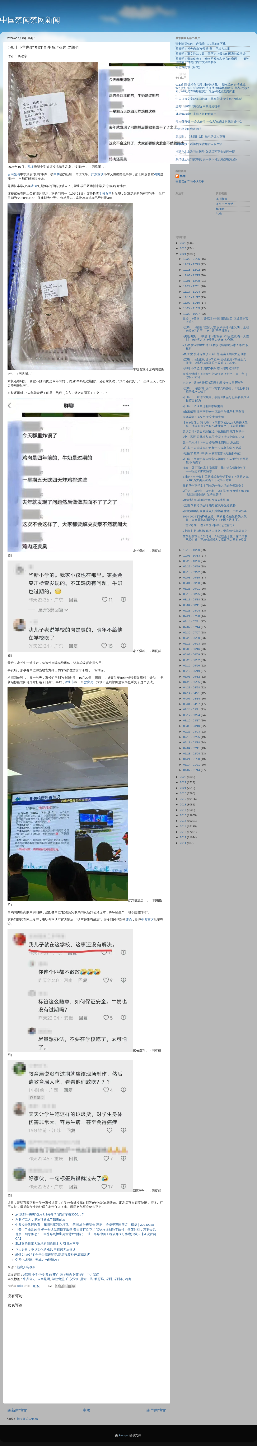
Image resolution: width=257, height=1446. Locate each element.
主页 (87, 1410)
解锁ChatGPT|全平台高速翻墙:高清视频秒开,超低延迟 (52, 1254)
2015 (183, 820)
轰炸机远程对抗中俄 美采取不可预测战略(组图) (206, 159)
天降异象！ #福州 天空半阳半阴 (203, 417)
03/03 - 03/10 (192, 725)
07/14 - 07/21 (192, 621)
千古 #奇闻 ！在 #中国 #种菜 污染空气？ (209, 525)
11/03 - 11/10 (192, 302)
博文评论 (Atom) (27, 1419)
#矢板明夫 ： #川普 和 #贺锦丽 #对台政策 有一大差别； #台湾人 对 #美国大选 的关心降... (216, 338)
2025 (183, 248)
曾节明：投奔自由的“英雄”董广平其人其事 (203, 48)
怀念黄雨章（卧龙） (189, 67)
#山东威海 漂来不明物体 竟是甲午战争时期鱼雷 (213, 411)
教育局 (88, 682)
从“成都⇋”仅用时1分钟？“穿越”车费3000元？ (49, 1214)
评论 (129, 919)
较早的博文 (156, 1410)
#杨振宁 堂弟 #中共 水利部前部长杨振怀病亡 (212, 453)
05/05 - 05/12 (192, 676)
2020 (183, 793)
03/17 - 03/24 (192, 715)
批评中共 (86, 1279)
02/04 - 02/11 (192, 748)
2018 (183, 804)
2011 (183, 843)
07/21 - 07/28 (192, 616)
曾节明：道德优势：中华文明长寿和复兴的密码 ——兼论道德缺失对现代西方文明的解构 (212, 60)
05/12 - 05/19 (192, 671)
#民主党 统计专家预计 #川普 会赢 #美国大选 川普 (215, 354)
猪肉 (34, 186)
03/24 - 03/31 (192, 709)
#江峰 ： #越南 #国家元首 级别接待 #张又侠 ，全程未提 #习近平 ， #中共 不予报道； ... (216, 329)
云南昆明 (14, 174)
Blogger (124, 1435)
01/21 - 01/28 (192, 759)
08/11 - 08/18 (192, 599)
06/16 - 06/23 (192, 643)
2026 (183, 243)
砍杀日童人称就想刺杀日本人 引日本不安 (47, 1243)
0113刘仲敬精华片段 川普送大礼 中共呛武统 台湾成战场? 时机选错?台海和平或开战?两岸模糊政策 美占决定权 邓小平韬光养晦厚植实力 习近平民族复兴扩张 (212, 88)
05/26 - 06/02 (192, 660)
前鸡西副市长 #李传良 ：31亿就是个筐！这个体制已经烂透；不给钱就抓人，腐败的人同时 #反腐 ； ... (215, 540)
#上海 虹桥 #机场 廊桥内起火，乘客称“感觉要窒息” (215, 531)
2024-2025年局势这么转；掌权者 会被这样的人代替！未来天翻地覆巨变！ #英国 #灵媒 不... (215, 518)
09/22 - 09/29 (192, 566)
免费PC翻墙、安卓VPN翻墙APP (37, 1259)
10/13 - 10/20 (192, 550)
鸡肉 (157, 174)
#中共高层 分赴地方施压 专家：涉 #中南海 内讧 (213, 436)
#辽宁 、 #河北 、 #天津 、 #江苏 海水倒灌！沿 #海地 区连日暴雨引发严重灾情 (216, 492)
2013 (183, 831)
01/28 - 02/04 (192, 753)
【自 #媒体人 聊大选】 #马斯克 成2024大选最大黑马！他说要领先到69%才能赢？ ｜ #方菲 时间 (215, 424)
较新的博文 (17, 1410)
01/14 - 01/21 (192, 764)
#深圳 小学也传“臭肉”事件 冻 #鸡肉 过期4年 (53, 1274)
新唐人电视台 (26, 1267)
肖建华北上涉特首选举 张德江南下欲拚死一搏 (205, 151)
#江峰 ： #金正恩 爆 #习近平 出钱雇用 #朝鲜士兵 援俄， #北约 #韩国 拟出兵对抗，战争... (214, 361)
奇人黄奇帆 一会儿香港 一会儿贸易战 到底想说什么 (209, 121)
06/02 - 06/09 (192, 654)
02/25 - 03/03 (192, 731)
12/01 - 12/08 (192, 280)
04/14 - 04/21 (192, 693)
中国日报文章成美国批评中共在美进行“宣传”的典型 (209, 99)
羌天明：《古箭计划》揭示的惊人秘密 (200, 136)
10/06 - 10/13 (192, 555)
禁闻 (183, 176)
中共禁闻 (93, 1274)
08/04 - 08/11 (192, 605)
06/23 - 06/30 (192, 638)
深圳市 (69, 682)
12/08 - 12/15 (192, 275)
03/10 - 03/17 (192, 720)
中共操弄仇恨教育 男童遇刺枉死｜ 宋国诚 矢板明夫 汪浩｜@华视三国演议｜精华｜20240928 (84, 1224)
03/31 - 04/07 (192, 704)
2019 (183, 798)
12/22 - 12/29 (192, 264)
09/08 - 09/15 (192, 577)
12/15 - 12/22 (192, 269)
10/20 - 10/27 (192, 313)
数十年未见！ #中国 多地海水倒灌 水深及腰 (211, 442)
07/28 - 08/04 (192, 610)
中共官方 (147, 919)
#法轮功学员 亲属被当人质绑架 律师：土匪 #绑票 (215, 511)
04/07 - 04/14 (192, 698)
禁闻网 (220, 209)
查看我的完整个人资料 (190, 181)
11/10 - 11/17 (192, 297)
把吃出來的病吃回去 (189, 129)
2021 (183, 788)
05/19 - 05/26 (192, 665)
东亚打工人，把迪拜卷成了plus (40, 1219)
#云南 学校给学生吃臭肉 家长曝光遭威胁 (209, 505)
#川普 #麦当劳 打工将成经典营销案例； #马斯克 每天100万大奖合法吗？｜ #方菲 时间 (216, 478)
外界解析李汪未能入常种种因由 (196, 114)
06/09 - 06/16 (192, 649)
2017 (183, 810)
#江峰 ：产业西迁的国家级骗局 (203, 406)
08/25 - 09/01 (192, 588)
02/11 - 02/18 (192, 742)
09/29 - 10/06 (192, 561)
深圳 (30, 166)
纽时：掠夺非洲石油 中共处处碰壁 (198, 106)
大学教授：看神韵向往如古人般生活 (199, 144)
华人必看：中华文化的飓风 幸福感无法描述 (45, 1249)
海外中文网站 (224, 204)
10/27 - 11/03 (192, 308)
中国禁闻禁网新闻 (30, 20)
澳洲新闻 (222, 199)
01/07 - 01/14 (192, 770)
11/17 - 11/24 (192, 291)
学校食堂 (105, 193)
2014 (183, 826)
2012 (183, 837)
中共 (56, 174)
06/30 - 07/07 (192, 632)
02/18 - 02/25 (192, 737)
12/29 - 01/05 (192, 258)
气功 (219, 213)
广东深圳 (97, 174)
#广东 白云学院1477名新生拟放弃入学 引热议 (212, 448)
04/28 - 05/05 (192, 682)
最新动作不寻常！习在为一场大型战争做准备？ (213, 485)
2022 (183, 782)
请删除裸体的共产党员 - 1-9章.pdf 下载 (201, 43)
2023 (183, 776)
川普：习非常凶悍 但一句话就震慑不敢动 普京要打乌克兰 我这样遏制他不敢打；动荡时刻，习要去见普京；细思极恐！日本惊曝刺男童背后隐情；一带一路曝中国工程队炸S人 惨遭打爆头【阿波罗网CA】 (85, 1234)
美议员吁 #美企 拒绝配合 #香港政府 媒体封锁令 (213, 431)
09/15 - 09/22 (192, 572)
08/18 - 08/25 (192, 594)
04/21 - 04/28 (192, 687)
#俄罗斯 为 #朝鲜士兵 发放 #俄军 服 (206, 500)
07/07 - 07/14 (192, 627)
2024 (183, 254)
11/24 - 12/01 (192, 286)
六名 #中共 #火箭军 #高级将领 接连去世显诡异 (213, 382)
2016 (183, 815)
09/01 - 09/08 (192, 583)
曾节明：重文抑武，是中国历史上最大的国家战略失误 (211, 53)
